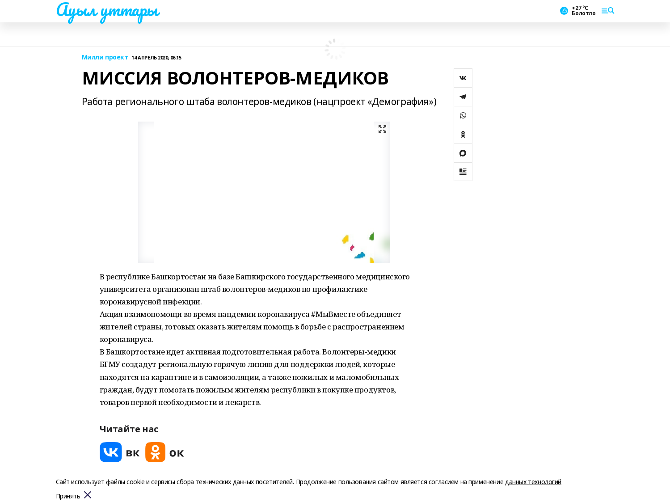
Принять (68, 496)
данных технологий (533, 481)
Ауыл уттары (107, 9)
